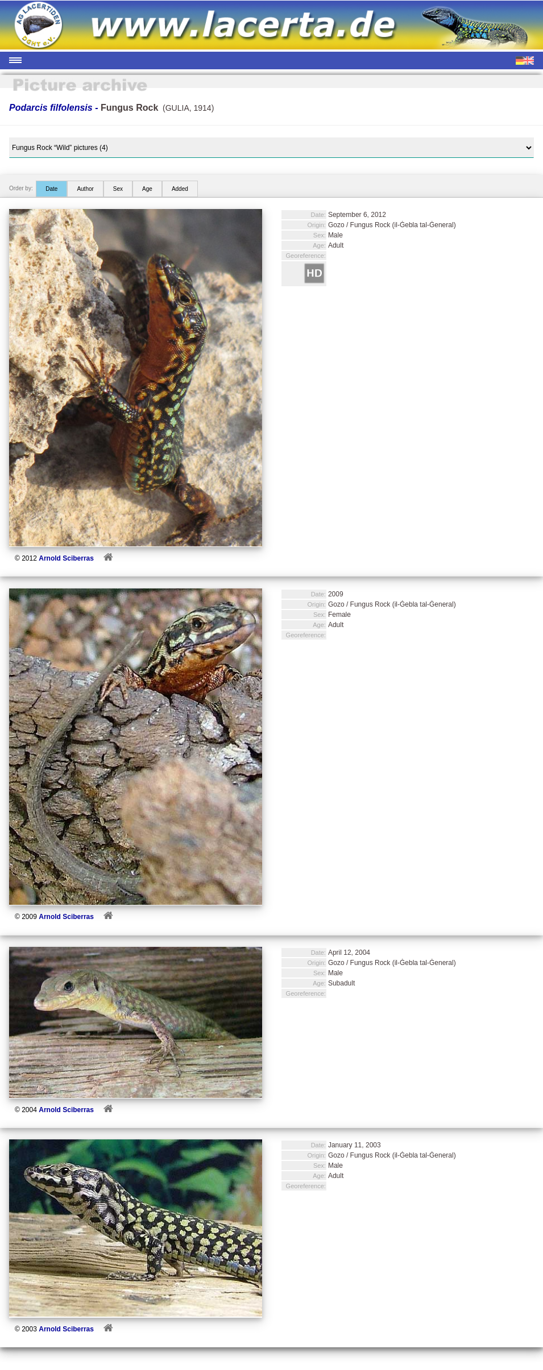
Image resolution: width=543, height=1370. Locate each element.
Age (147, 189)
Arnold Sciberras (66, 558)
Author (85, 189)
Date (51, 189)
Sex (118, 189)
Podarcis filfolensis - (83, 107)
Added (180, 189)
